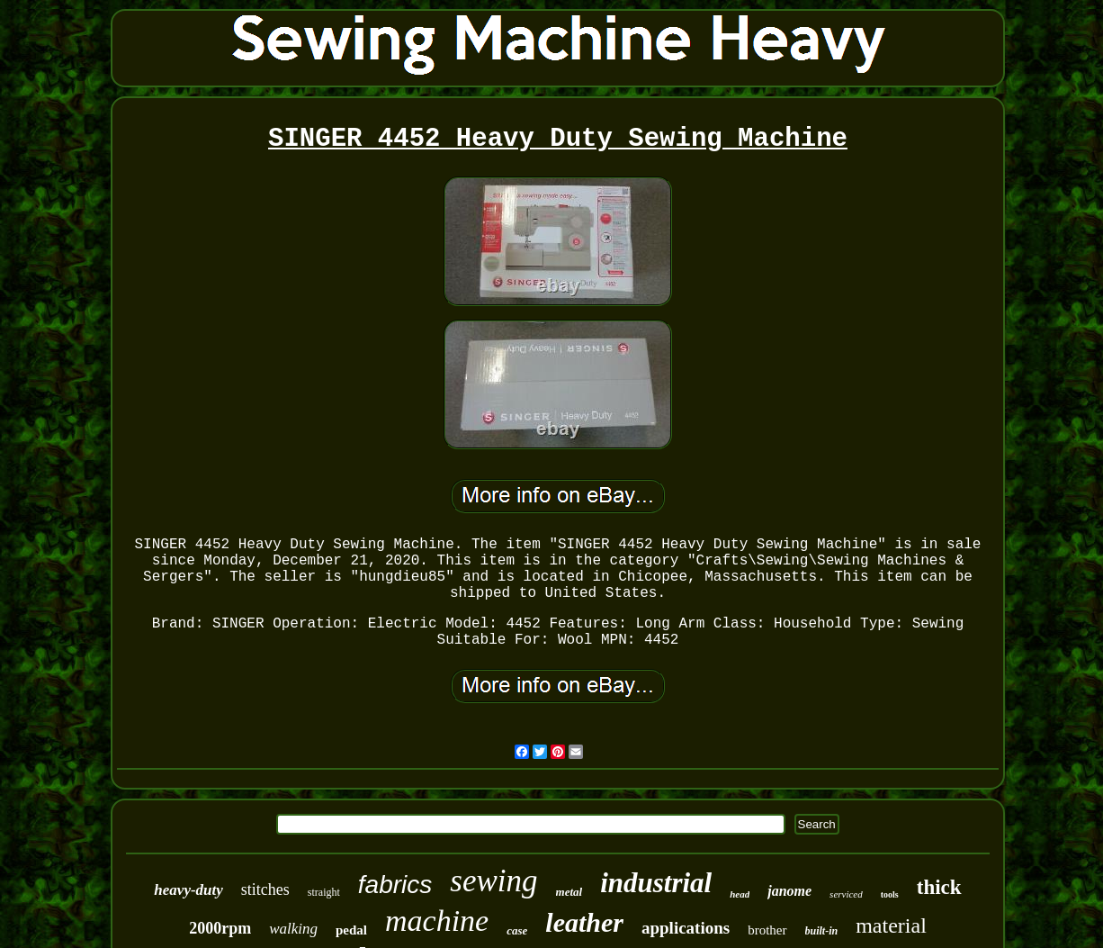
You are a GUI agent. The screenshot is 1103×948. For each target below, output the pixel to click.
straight (324, 892)
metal (569, 891)
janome (789, 890)
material (891, 925)
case (517, 930)
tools (890, 894)
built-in (821, 931)
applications (685, 927)
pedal (351, 930)
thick (939, 887)
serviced (846, 894)
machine (437, 920)
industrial (656, 882)
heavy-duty (188, 889)
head (739, 894)
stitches (265, 889)
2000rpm (220, 928)
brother (767, 930)
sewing (493, 880)
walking (293, 928)
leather (584, 922)
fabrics (395, 884)
